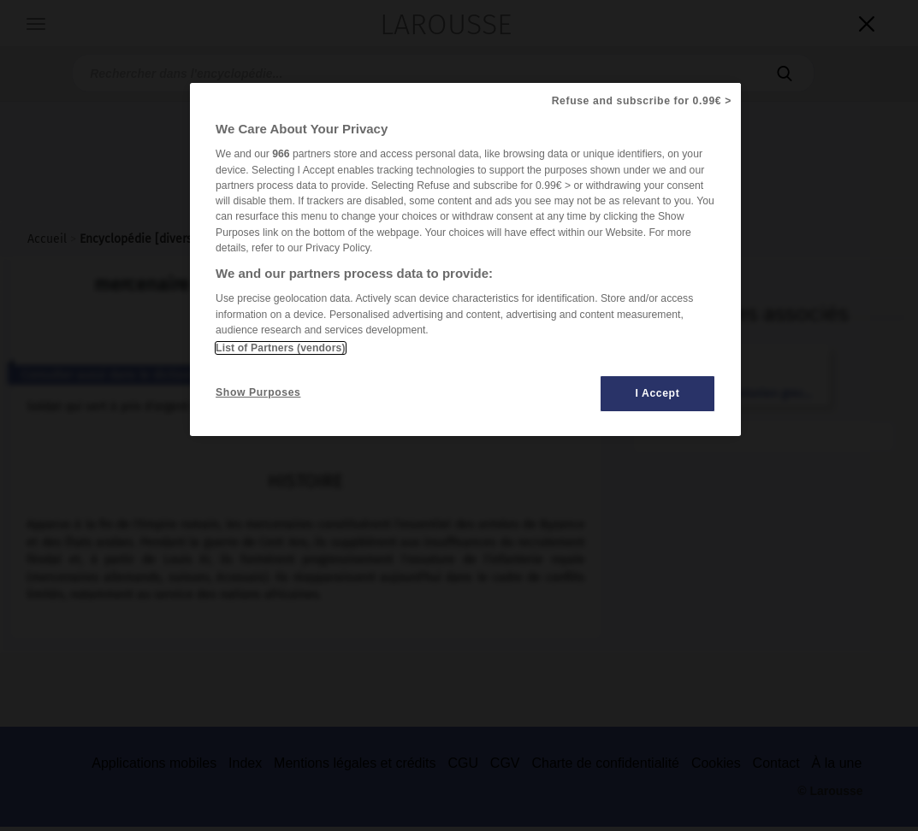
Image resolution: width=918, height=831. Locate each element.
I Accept (657, 393)
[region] (465, 259)
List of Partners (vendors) (280, 348)
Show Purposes (258, 392)
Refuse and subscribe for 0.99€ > (641, 101)
